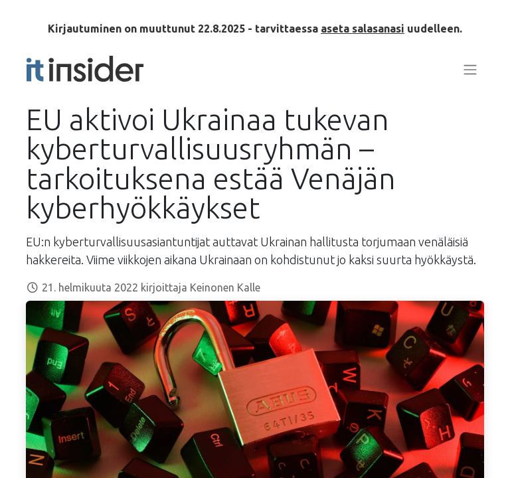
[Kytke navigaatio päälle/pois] (470, 69)
